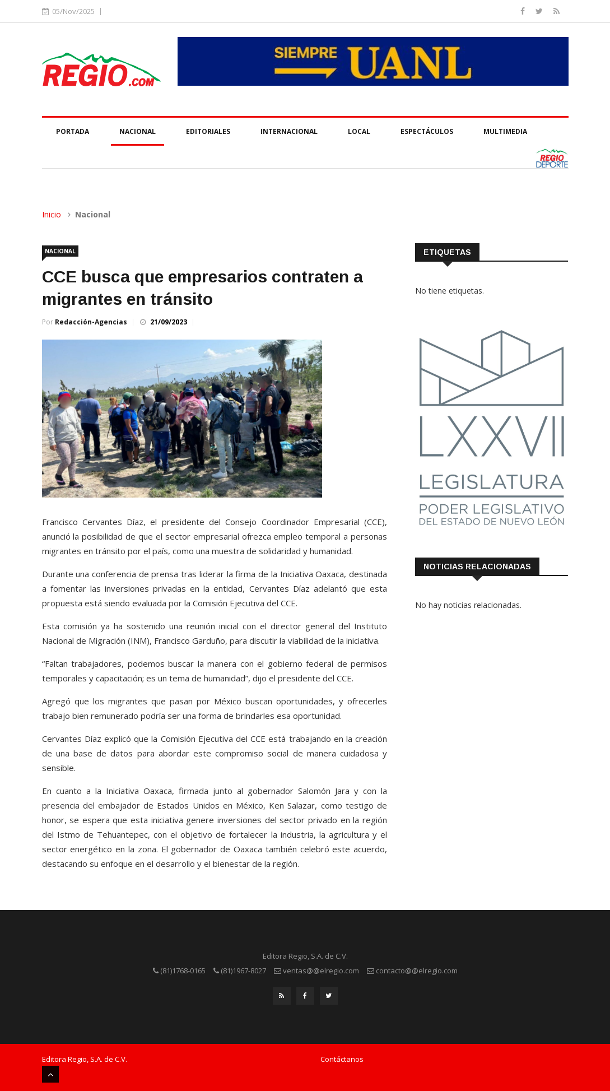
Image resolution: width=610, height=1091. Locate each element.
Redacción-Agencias (91, 322)
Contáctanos (342, 1059)
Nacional (137, 131)
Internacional (289, 131)
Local (359, 131)
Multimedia (505, 131)
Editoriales (208, 131)
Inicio (51, 214)
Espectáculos (427, 131)
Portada (72, 131)
